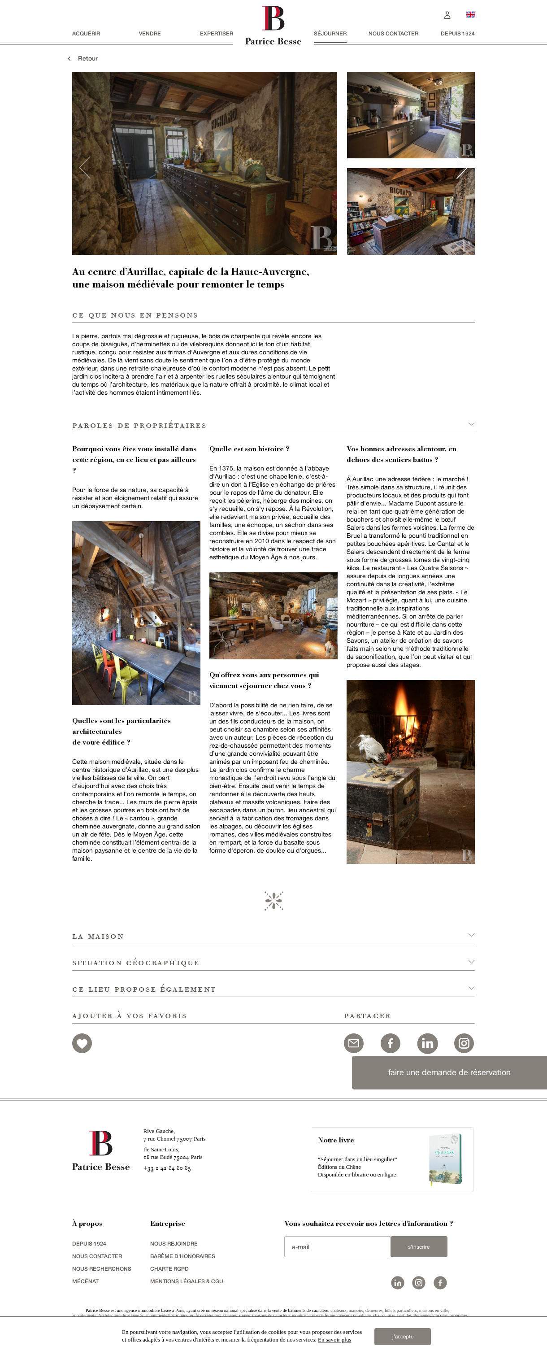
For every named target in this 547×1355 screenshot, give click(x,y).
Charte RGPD (169, 1268)
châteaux (338, 1310)
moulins (299, 1315)
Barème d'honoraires (182, 1256)
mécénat (85, 1281)
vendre (150, 33)
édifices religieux (205, 1315)
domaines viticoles (430, 1315)
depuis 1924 (458, 33)
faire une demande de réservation (449, 1072)
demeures (373, 1310)
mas (391, 1315)
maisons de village (354, 1315)
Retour (81, 58)
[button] (273, 931)
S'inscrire (419, 1247)
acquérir (86, 33)
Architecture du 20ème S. (121, 1315)
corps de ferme (321, 1315)
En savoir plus (334, 1339)
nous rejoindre (174, 1243)
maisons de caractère (271, 1315)
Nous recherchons (101, 1268)
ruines (244, 1315)
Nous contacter (393, 33)
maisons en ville (433, 1310)
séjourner (330, 33)
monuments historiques (167, 1315)
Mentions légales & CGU (186, 1281)
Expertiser (216, 33)
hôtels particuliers (401, 1310)
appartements (84, 1315)
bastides (404, 1315)
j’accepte (402, 1336)
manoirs (356, 1310)
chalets (379, 1315)
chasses (230, 1315)
